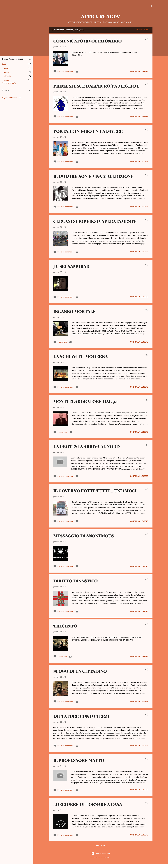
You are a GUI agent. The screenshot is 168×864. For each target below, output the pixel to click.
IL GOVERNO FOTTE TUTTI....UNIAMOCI (94, 490)
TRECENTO (65, 626)
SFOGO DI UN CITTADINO (80, 671)
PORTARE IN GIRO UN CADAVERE (88, 131)
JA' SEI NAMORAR (71, 266)
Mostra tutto (142, 30)
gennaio (7, 80)
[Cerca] (151, 6)
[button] (146, 40)
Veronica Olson (106, 858)
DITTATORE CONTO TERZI (81, 716)
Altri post (100, 846)
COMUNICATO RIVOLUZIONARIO (87, 41)
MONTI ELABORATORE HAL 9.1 (85, 401)
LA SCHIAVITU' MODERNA (80, 356)
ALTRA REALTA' (100, 16)
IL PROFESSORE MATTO (78, 760)
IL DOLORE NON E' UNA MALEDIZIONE (93, 176)
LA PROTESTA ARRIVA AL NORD (86, 446)
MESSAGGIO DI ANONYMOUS (83, 535)
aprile (6, 68)
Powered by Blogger (100, 853)
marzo (6, 72)
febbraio (7, 76)
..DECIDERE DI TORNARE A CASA (87, 804)
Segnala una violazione (11, 97)
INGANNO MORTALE (74, 311)
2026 (4, 64)
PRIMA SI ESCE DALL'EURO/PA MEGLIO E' (96, 86)
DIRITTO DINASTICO (75, 580)
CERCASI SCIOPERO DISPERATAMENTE (95, 221)
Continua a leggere (139, 71)
